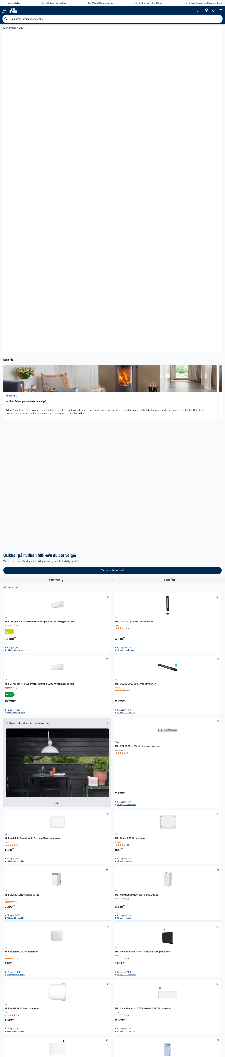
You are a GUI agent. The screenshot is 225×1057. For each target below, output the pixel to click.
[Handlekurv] (210, 10)
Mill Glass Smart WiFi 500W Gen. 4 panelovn (73, 740)
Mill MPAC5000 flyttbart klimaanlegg (113, 588)
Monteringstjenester (48, 991)
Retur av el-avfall (95, 1004)
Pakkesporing (18, 1015)
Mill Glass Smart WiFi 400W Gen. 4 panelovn (157, 664)
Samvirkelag (69, 1030)
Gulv (141, 1001)
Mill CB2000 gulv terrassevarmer (108, 427)
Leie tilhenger (45, 995)
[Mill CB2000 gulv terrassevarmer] (116, 426)
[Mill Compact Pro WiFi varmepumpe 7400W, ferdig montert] (74, 426)
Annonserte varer (119, 1038)
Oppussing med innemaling (118, 1003)
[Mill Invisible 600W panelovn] (74, 658)
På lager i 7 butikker (111, 615)
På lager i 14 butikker (195, 690)
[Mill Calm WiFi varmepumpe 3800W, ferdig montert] (158, 739)
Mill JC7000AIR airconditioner (192, 664)
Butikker (16, 995)
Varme (142, 1036)
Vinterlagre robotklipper (44, 1004)
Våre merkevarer (71, 999)
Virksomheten (70, 1034)
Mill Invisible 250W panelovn (158, 586)
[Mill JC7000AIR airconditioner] (200, 658)
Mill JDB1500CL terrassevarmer (192, 740)
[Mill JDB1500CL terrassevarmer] (200, 739)
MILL (59, 422)
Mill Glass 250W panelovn (198, 510)
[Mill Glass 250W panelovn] (200, 507)
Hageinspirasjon (118, 991)
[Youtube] (111, 1046)
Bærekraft (68, 1022)
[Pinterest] (125, 1046)
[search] (36, 10)
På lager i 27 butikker (195, 463)
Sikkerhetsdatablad (72, 1026)
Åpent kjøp (95, 995)
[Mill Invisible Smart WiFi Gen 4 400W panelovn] (158, 507)
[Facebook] (97, 1046)
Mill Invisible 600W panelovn (74, 662)
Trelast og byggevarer (144, 1006)
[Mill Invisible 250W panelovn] (158, 582)
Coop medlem (97, 999)
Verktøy (142, 1016)
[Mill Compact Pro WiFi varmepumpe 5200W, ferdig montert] (158, 426)
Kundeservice (18, 991)
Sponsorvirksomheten (74, 1038)
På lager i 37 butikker (111, 690)
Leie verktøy (44, 999)
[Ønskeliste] (189, 10)
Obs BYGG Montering (95, 1032)
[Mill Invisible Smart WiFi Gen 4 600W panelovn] (200, 582)
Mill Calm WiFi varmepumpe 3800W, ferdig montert (157, 740)
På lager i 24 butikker (69, 615)
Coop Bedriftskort (96, 1025)
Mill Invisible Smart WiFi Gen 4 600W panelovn (200, 588)
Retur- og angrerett (21, 1003)
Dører (141, 1019)
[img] (74, 436)
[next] (219, 216)
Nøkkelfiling (44, 1010)
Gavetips (115, 1034)
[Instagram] (104, 1046)
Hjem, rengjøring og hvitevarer (145, 1030)
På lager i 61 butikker (69, 463)
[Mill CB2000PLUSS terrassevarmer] (200, 426)
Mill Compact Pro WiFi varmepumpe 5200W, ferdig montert (157, 428)
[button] (137, 789)
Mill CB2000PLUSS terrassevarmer (194, 427)
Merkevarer (11, 17)
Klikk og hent (96, 1020)
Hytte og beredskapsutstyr (119, 1029)
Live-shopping (118, 1020)
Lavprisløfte (95, 991)
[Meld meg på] (203, 997)
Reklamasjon (18, 1007)
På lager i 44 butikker (111, 539)
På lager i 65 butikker (153, 539)
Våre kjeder (68, 1003)
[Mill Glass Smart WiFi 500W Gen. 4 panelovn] (74, 739)
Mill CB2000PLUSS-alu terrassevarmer (112, 512)
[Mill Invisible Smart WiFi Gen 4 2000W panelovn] (116, 658)
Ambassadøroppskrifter (122, 1024)
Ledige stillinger (71, 1019)
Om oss (66, 991)
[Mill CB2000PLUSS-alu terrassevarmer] (116, 507)
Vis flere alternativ (17, 421)
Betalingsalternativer (22, 1022)
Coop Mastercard (95, 1015)
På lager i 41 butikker (195, 776)
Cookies (67, 1015)
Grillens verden (118, 1008)
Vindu (142, 1023)
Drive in (93, 1010)
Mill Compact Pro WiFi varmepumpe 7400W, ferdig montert (73, 428)
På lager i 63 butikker (69, 690)
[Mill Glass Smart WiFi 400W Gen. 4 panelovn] (158, 658)
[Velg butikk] (166, 10)
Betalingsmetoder (166, 1008)
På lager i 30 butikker (111, 463)
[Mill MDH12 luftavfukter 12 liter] (74, 582)
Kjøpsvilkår (68, 1007)
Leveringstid (18, 1019)
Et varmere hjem (119, 1012)
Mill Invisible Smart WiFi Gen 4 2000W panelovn (115, 664)
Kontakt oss (18, 999)
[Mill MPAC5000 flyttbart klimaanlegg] (116, 582)
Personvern (68, 1011)
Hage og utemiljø (143, 996)
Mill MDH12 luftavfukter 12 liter (72, 588)
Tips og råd (116, 1016)
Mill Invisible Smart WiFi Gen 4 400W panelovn (158, 512)
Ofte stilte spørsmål (22, 1011)
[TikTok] (118, 1046)
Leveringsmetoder (203, 1008)
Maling (142, 1012)
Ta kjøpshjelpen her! (112, 358)
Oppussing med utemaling (118, 996)
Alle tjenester (44, 1013)
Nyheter (67, 995)
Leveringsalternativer (22, 1026)
